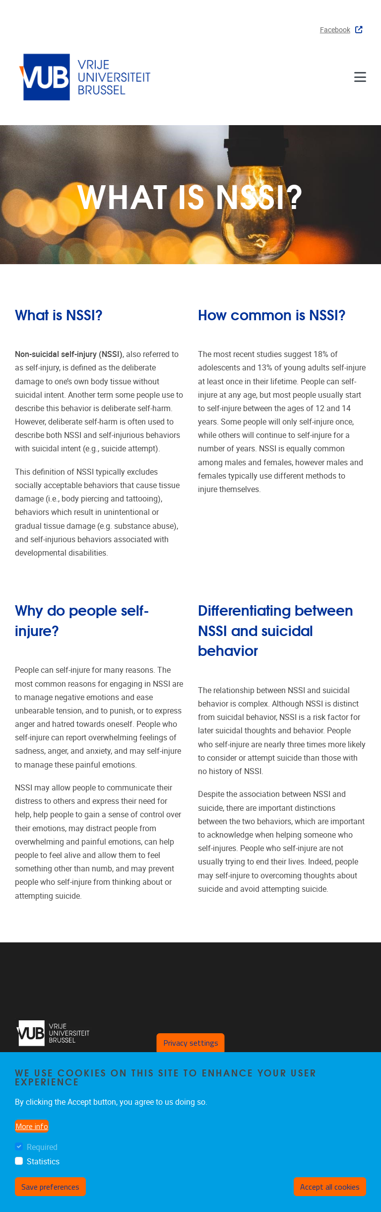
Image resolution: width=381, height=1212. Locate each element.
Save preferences (50, 1187)
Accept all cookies (330, 1187)
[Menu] (360, 77)
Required (42, 1147)
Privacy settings (190, 1043)
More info (31, 1126)
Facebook (341, 30)
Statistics (43, 1161)
